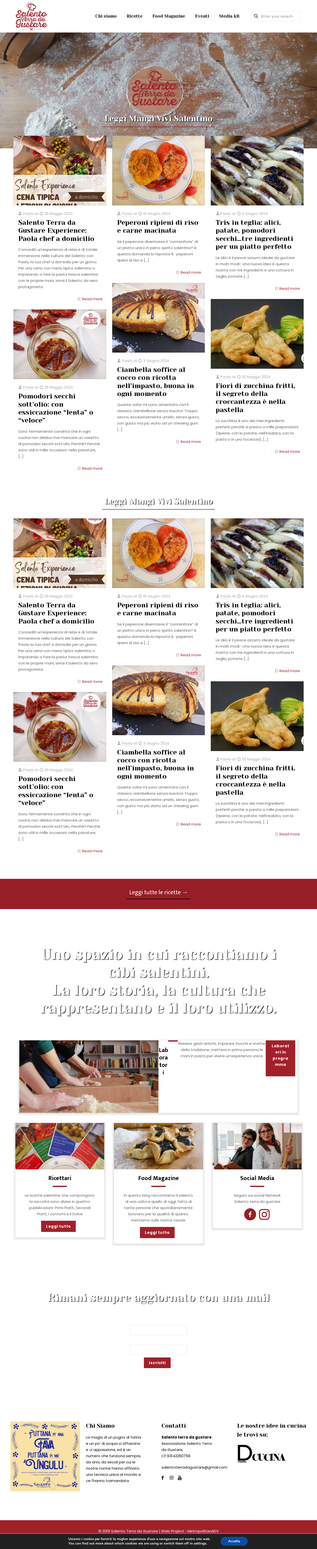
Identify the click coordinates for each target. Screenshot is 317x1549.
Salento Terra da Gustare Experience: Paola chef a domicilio (56, 230)
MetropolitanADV (201, 1531)
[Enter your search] (275, 16)
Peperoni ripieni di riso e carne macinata (157, 226)
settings (200, 1543)
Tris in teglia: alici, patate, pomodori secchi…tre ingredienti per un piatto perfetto (254, 234)
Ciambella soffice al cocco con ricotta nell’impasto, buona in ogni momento (155, 381)
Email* (158, 1346)
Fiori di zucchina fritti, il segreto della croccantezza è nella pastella (255, 398)
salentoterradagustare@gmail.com (194, 1467)
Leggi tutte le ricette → (158, 892)
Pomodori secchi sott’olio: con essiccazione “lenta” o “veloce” (55, 408)
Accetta (234, 1541)
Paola (28, 213)
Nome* (158, 1327)
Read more (92, 298)
